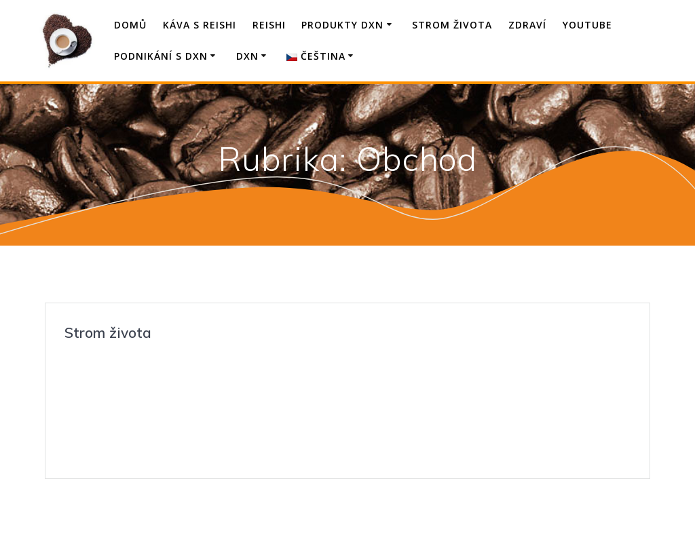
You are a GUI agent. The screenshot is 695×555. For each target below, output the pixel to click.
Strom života (452, 24)
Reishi (269, 24)
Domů (130, 24)
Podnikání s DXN (161, 56)
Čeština (315, 56)
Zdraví (527, 24)
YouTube (587, 24)
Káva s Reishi (199, 24)
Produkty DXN (342, 24)
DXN (247, 56)
